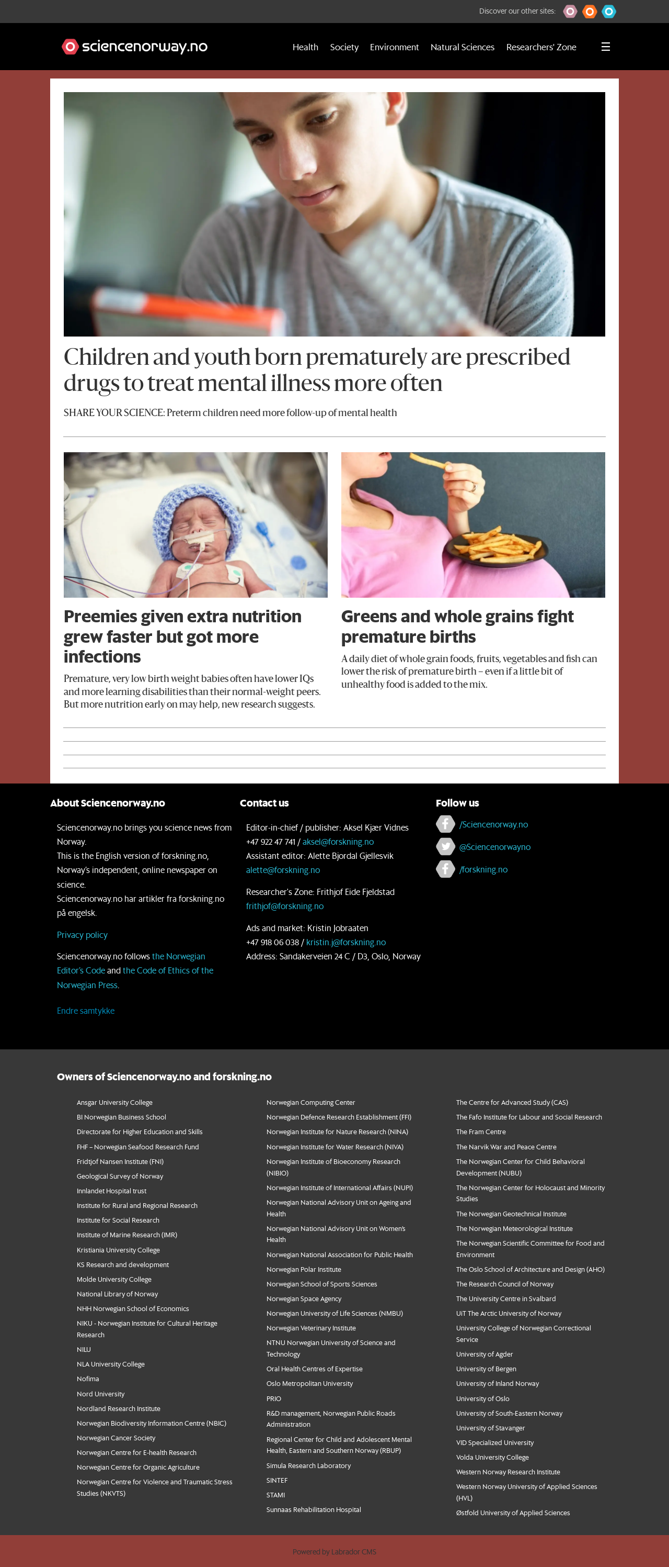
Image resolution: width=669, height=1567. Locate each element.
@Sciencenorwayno (494, 846)
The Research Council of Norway (504, 1283)
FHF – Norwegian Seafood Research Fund (138, 1146)
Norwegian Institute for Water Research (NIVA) (335, 1146)
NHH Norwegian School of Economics (133, 1308)
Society (344, 46)
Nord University (100, 1393)
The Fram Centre (481, 1131)
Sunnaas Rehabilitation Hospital (314, 1509)
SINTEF (277, 1479)
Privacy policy (82, 934)
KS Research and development (123, 1264)
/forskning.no (483, 869)
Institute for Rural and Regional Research (137, 1205)
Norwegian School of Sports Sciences (322, 1283)
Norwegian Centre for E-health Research (137, 1452)
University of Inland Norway (497, 1383)
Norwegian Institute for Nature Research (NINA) (337, 1131)
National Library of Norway (117, 1293)
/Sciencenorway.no (493, 824)
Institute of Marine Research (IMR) (127, 1234)
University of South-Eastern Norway (509, 1412)
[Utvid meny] (606, 46)
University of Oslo (483, 1398)
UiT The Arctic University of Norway (508, 1312)
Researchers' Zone (541, 46)
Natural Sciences (462, 46)
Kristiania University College (118, 1249)
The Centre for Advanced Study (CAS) (512, 1102)
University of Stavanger (490, 1427)
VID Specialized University (495, 1442)
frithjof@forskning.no (285, 905)
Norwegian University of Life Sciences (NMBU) (335, 1312)
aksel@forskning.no (338, 841)
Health (305, 46)
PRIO (274, 1398)
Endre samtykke (85, 1010)
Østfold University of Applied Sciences (513, 1512)
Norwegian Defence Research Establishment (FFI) (339, 1116)
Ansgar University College (115, 1102)
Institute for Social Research (118, 1219)
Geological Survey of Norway (120, 1175)
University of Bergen (486, 1368)
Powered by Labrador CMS (334, 1552)
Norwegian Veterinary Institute (311, 1327)
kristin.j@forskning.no (346, 941)
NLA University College (111, 1363)
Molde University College (114, 1278)
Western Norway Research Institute (508, 1471)
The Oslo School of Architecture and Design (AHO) (530, 1268)
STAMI (276, 1494)
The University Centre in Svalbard (506, 1298)
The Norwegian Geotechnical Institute (511, 1213)
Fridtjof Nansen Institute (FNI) (120, 1161)
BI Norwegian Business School (121, 1116)
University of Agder (484, 1353)
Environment (394, 46)
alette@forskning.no (283, 869)
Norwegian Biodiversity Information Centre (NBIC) (151, 1422)
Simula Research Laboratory (309, 1465)
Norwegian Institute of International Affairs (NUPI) (340, 1187)
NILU (84, 1349)
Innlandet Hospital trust (111, 1190)
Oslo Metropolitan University (310, 1383)
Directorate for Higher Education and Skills (140, 1131)
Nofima (88, 1378)
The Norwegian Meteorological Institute (514, 1228)
